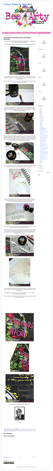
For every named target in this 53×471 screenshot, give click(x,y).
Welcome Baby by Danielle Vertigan (44, 135)
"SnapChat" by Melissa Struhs (43, 157)
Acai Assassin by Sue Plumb (43, 159)
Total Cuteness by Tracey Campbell (44, 137)
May (40, 124)
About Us (15, 32)
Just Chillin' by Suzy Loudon (43, 149)
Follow (39, 175)
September (41, 120)
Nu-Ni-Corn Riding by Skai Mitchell (44, 147)
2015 (40, 163)
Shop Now (9, 32)
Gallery (36, 32)
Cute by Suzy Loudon (42, 134)
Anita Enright (40, 167)
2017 (40, 116)
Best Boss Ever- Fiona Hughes (43, 133)
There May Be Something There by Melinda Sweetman (44, 128)
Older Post (34, 456)
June (40, 123)
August (41, 121)
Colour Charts (30, 32)
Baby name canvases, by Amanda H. (44, 158)
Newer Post (5, 456)
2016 (40, 162)
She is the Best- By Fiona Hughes (44, 148)
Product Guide (22, 32)
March (41, 126)
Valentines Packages (42, 150)
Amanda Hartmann (41, 166)
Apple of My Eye (28, 137)
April (40, 125)
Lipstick (8, 201)
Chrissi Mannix (41, 168)
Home (4, 32)
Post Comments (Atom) (9, 457)
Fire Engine (6, 139)
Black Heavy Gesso (15, 81)
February (41, 127)
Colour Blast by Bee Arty (18, 4)
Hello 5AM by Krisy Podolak (43, 136)
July (40, 122)
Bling (20, 107)
